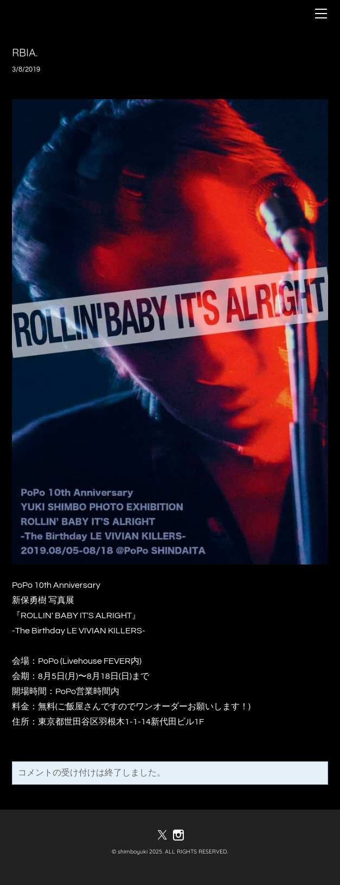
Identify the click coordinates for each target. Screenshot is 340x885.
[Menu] (321, 13)
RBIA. (25, 52)
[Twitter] (162, 835)
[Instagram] (178, 835)
